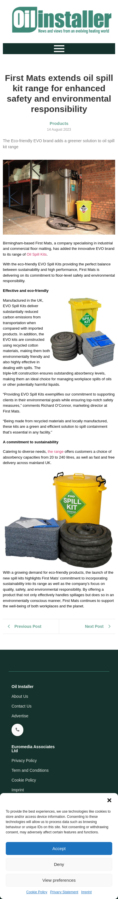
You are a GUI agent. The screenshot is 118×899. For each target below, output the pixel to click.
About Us (20, 696)
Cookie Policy (36, 892)
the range (55, 451)
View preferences (59, 880)
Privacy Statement (64, 892)
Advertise (20, 716)
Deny (59, 864)
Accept (59, 848)
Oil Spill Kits (36, 254)
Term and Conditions (30, 770)
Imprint (86, 892)
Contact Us (21, 706)
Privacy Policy (24, 760)
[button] (109, 800)
